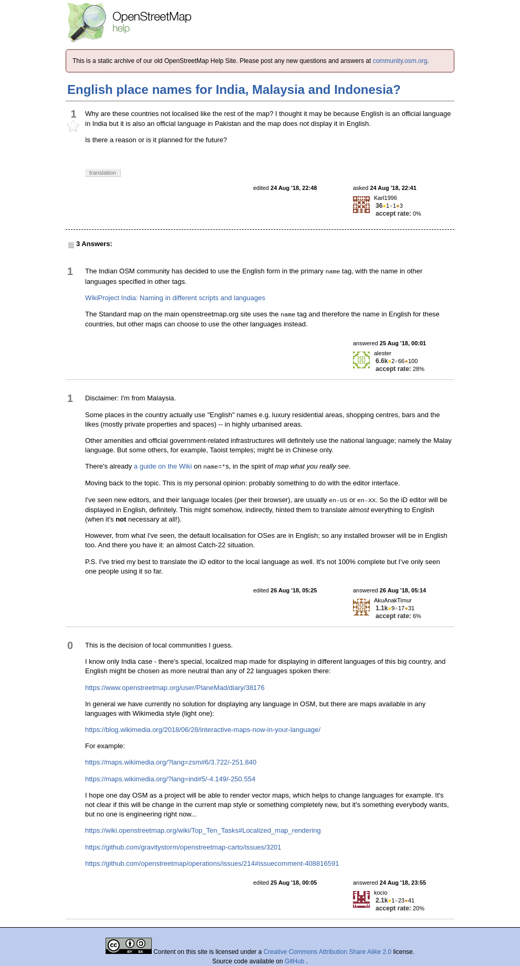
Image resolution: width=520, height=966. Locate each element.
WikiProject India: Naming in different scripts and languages (175, 298)
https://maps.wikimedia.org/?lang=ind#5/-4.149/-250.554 (170, 779)
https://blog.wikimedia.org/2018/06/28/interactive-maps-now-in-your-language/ (202, 730)
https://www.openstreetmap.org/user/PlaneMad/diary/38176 (175, 688)
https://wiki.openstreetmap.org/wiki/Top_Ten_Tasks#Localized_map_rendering (203, 830)
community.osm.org (400, 61)
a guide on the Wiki (163, 466)
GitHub (295, 961)
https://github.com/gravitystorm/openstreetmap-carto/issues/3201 (183, 847)
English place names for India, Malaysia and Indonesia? (234, 89)
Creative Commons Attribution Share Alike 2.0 (327, 952)
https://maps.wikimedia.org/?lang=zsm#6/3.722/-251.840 (170, 762)
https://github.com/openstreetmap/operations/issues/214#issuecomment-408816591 (212, 863)
